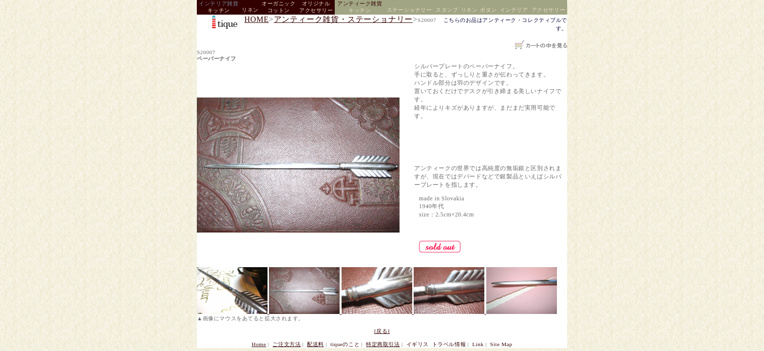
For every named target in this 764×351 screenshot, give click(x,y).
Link (478, 344)
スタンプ (447, 10)
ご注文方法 (286, 344)
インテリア (514, 10)
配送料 (315, 344)
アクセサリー (548, 10)
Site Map (501, 344)
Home (258, 344)
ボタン (488, 10)
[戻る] (382, 331)
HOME (257, 19)
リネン (250, 10)
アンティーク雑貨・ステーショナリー (343, 19)
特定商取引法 (383, 344)
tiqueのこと (345, 344)
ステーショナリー (409, 10)
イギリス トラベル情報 (436, 344)
